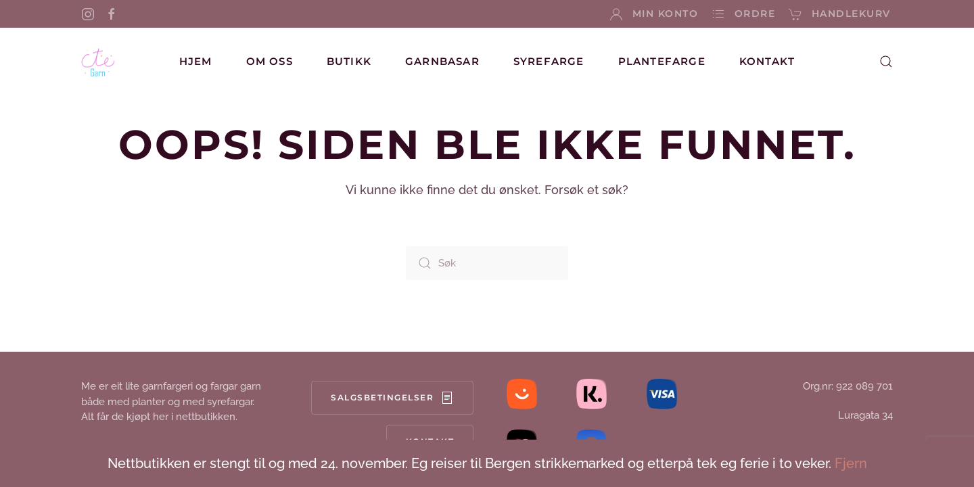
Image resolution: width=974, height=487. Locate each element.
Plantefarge (661, 61)
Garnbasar (442, 61)
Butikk (349, 61)
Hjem (195, 61)
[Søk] (487, 263)
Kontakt (767, 61)
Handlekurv (840, 14)
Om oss (269, 61)
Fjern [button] (851, 463)
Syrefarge (548, 61)
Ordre (743, 14)
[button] (886, 61)
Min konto (653, 14)
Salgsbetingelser (392, 397)
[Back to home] (98, 61)
